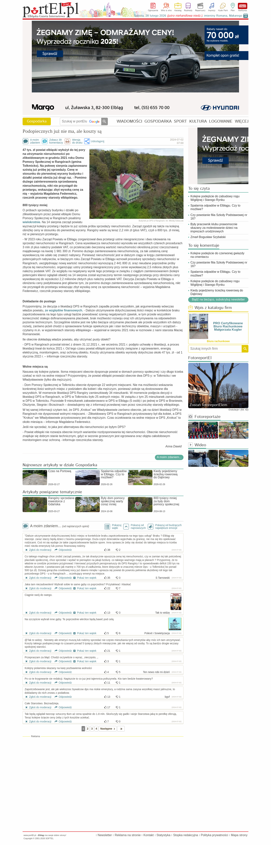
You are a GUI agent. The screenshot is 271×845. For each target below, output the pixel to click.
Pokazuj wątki (116, 526)
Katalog (177, 10)
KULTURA (198, 121)
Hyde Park (223, 10)
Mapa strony (239, 835)
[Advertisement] (103, 765)
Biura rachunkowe (218, 341)
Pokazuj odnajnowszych (138, 526)
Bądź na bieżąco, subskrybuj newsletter (218, 299)
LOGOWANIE (220, 121)
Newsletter (105, 835)
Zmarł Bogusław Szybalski (208, 237)
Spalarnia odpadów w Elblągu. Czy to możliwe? (215, 207)
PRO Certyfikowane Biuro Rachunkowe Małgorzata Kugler (228, 326)
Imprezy (211, 10)
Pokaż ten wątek (84, 577)
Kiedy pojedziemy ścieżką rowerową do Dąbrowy (216, 292)
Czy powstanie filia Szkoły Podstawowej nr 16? (218, 216)
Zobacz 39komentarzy (56, 141)
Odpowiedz (62, 549)
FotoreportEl (200, 358)
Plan (233, 10)
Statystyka (164, 835)
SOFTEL (50, 838)
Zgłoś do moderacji (38, 549)
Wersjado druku (77, 141)
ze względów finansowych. (64, 310)
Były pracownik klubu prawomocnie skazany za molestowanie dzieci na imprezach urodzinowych (214, 228)
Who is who (166, 10)
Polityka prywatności (214, 835)
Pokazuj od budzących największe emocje (168, 526)
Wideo (197, 445)
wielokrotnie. (32, 222)
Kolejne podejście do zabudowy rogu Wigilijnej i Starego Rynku (215, 198)
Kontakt (148, 835)
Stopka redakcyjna (185, 835)
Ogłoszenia (153, 10)
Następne (108, 728)
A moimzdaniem (35, 141)
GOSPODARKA (158, 121)
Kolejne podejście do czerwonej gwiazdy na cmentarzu (217, 255)
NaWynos (242, 6)
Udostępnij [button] (97, 141)
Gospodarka (36, 121)
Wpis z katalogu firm (210, 308)
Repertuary (200, 10)
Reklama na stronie (128, 835)
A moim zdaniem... (169, 457)
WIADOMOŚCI (129, 121)
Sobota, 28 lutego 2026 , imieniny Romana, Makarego (188, 16)
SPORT (180, 121)
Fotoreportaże (204, 417)
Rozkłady (188, 10)
